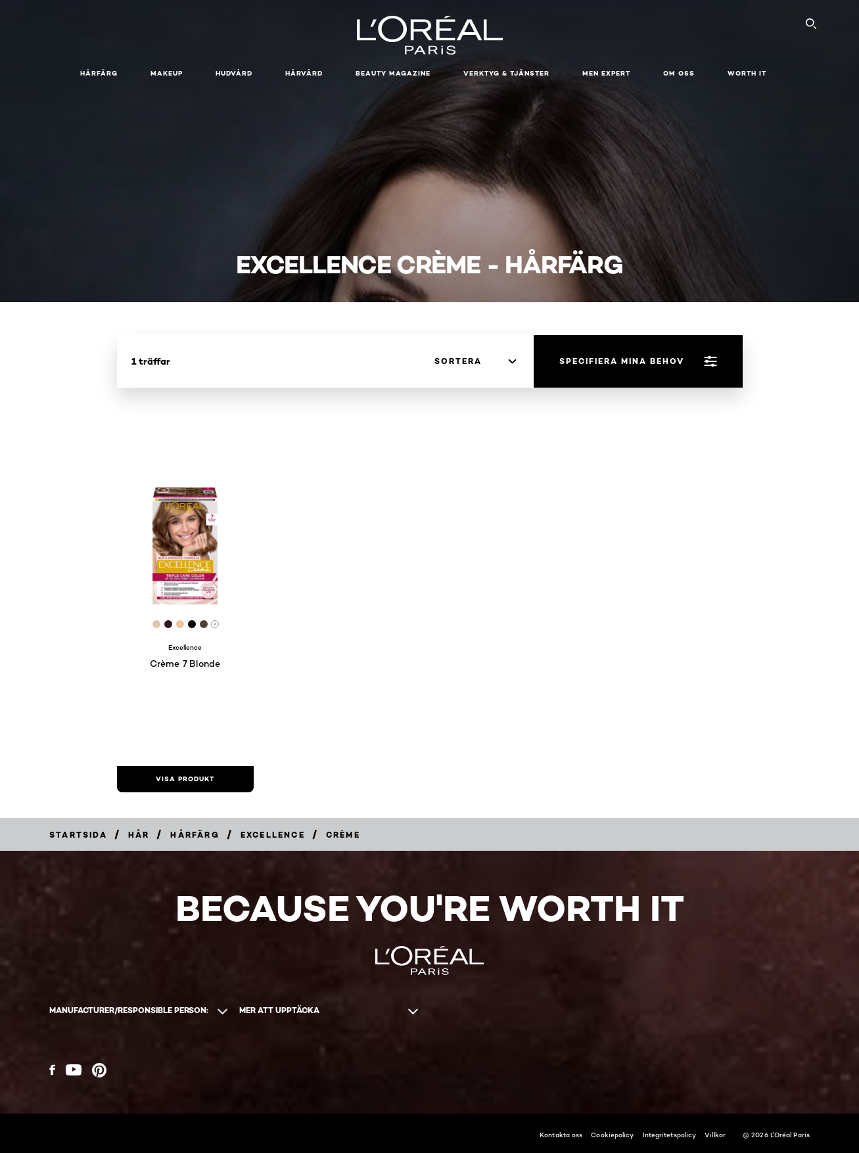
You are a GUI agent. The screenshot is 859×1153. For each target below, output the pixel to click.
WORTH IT (747, 73)
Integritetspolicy (670, 1135)
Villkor (715, 1135)
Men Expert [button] (606, 73)
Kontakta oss (561, 1135)
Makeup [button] (167, 73)
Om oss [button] (679, 73)
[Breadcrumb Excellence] (273, 835)
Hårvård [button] (304, 73)
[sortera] (475, 361)
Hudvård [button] (234, 73)
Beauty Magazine (393, 73)
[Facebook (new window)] (52, 1069)
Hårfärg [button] (99, 73)
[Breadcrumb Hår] (139, 835)
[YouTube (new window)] (73, 1069)
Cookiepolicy (612, 1135)
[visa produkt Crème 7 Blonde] (185, 779)
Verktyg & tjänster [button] (506, 73)
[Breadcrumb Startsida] (78, 835)
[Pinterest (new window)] (99, 1070)
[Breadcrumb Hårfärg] (194, 835)
